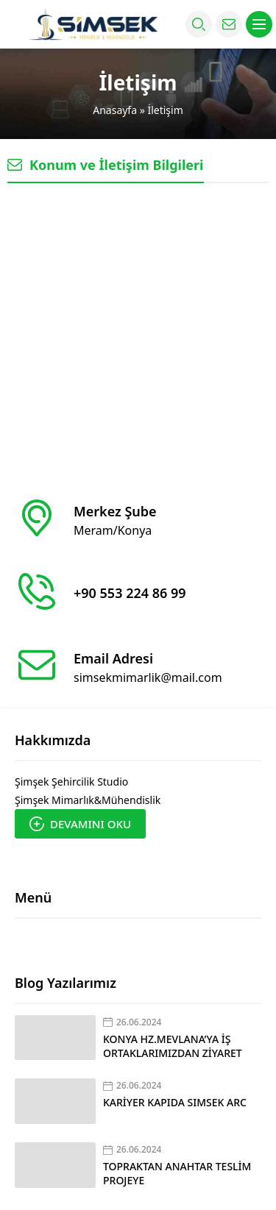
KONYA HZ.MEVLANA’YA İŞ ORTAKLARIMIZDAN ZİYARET (172, 1046)
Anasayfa (115, 110)
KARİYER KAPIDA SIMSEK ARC (175, 1102)
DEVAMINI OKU (80, 823)
